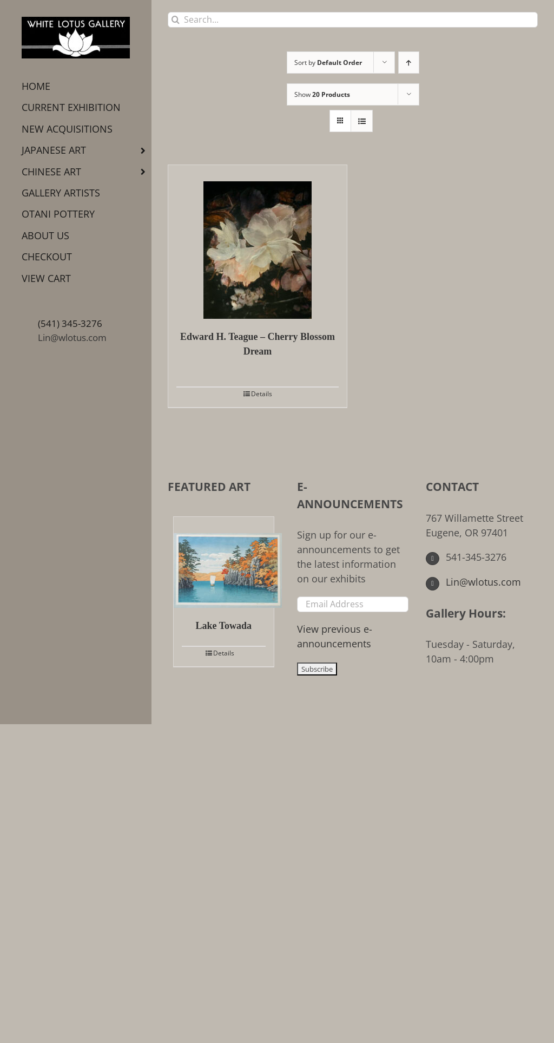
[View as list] (361, 121)
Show (322, 94)
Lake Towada (224, 625)
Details (261, 393)
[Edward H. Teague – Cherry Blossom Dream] (257, 242)
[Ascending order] (408, 62)
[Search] (175, 20)
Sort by (328, 62)
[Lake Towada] (224, 562)
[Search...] (353, 20)
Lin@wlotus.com (72, 337)
